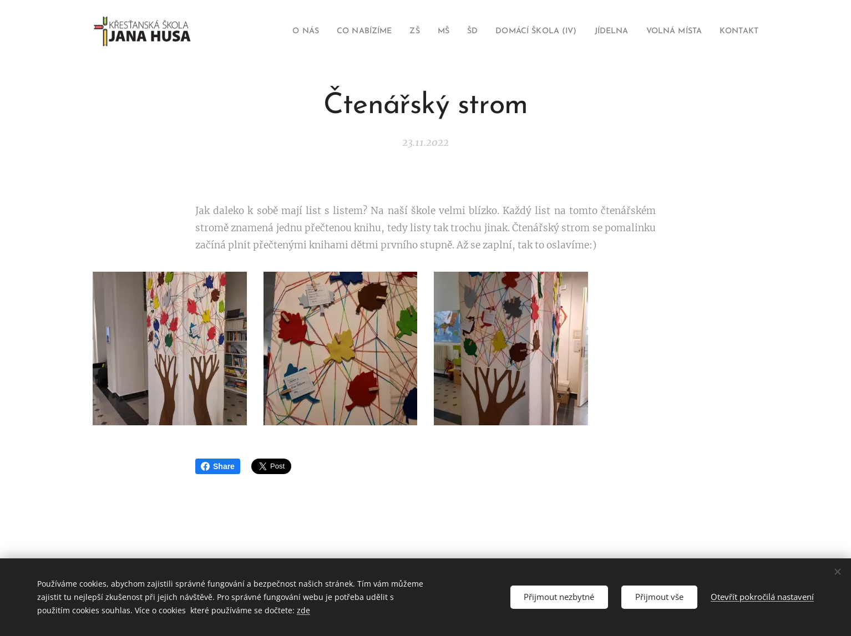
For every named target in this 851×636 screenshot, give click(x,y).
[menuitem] (273, 31)
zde (303, 610)
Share (218, 466)
